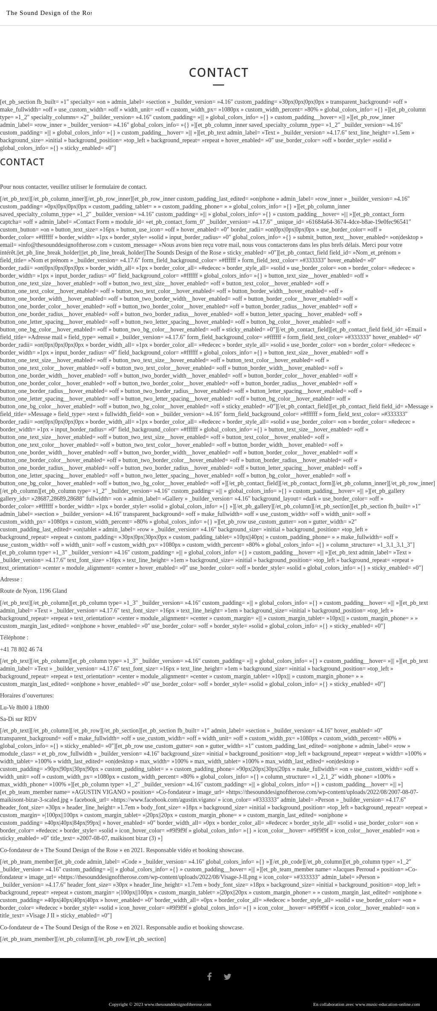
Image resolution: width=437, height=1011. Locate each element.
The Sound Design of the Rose (51, 12)
